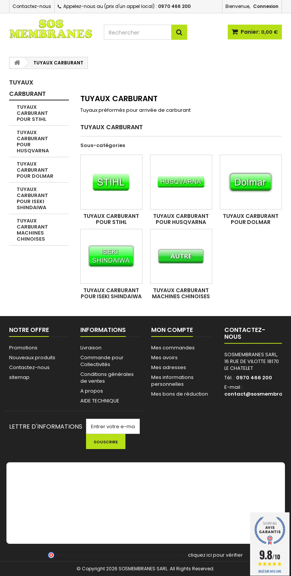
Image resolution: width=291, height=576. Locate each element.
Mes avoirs (164, 357)
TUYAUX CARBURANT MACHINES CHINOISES (32, 230)
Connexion (265, 6)
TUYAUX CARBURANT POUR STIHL (32, 113)
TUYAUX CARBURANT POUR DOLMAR (35, 170)
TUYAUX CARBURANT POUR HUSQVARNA (33, 141)
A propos (91, 390)
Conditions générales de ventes (107, 378)
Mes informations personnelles (172, 381)
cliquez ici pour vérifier (215, 555)
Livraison (91, 347)
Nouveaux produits (32, 357)
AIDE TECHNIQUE (99, 400)
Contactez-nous (32, 6)
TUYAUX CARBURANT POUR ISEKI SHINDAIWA (32, 198)
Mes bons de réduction (179, 394)
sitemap (19, 377)
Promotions (23, 347)
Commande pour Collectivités (102, 361)
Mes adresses (168, 367)
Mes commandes (173, 347)
